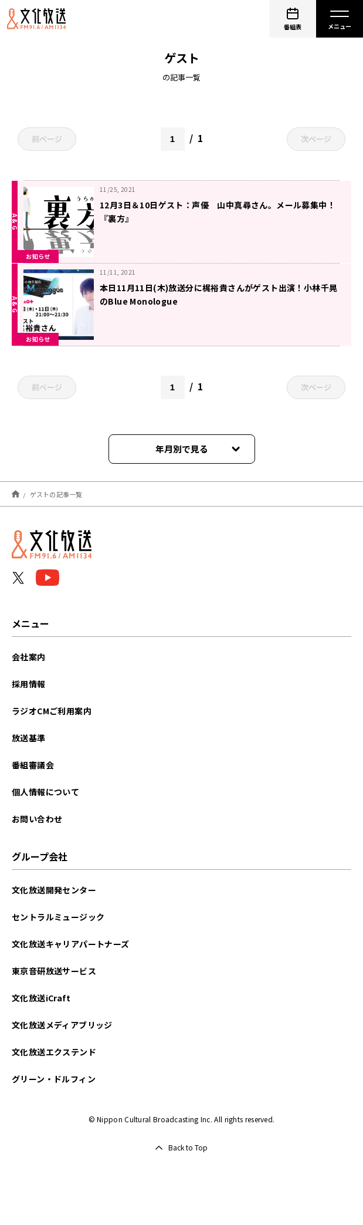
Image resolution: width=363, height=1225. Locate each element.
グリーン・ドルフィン (54, 1079)
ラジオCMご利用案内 (51, 711)
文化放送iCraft (41, 998)
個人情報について (45, 792)
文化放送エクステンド (54, 1052)
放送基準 (29, 738)
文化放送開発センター (54, 890)
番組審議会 (33, 765)
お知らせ (38, 256)
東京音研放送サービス (54, 971)
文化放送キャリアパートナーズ (71, 944)
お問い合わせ (37, 819)
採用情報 (29, 684)
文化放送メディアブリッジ (62, 1025)
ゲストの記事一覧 (56, 493)
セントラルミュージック (58, 917)
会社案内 (29, 657)
